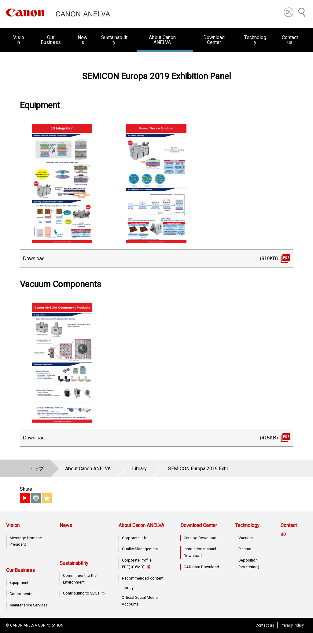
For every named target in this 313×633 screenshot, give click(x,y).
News (82, 40)
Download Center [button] (214, 40)
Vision (13, 525)
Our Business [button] (51, 40)
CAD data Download (201, 567)
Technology (247, 525)
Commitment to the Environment (80, 578)
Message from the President (25, 541)
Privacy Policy (292, 625)
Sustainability (74, 563)
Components (20, 593)
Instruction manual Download (200, 552)
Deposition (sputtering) (248, 563)
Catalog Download (200, 538)
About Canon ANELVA (141, 525)
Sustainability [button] (114, 40)
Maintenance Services (28, 605)
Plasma (244, 549)
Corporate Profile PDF (137, 563)
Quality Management (140, 549)
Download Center (198, 525)
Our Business (20, 570)
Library (128, 587)
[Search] (302, 12)
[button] (288, 12)
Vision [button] (18, 40)
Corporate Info (135, 538)
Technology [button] (255, 40)
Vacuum (245, 538)
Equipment (18, 582)
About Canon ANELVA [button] (162, 40)
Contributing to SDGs (81, 593)
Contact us (290, 40)
